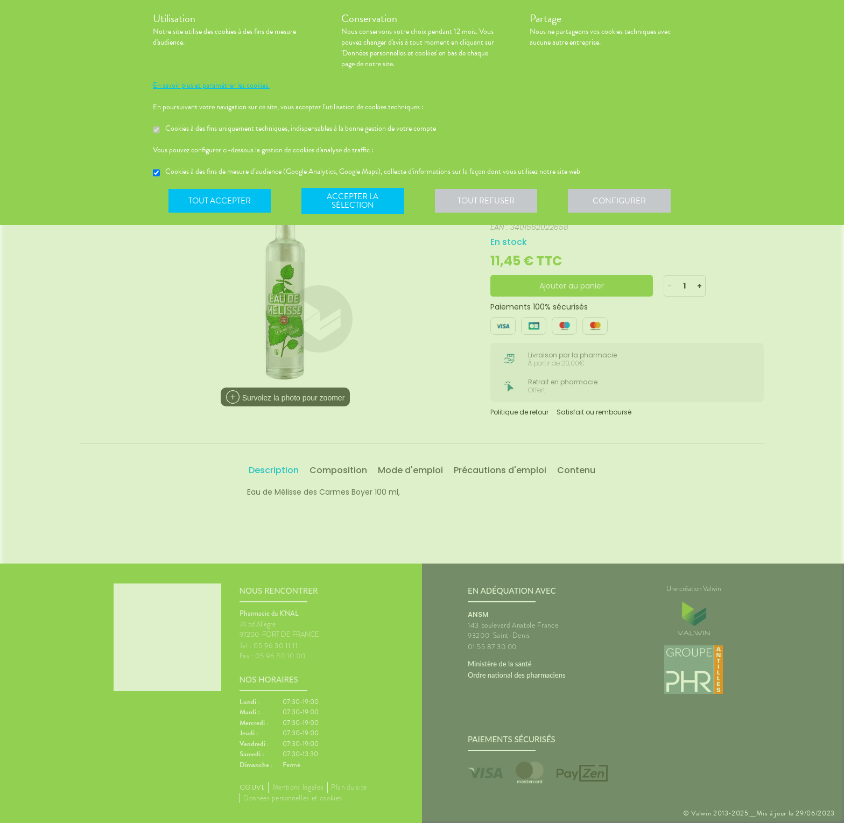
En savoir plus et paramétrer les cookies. (211, 85)
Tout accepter (220, 201)
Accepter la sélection (355, 201)
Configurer (624, 201)
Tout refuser (489, 201)
